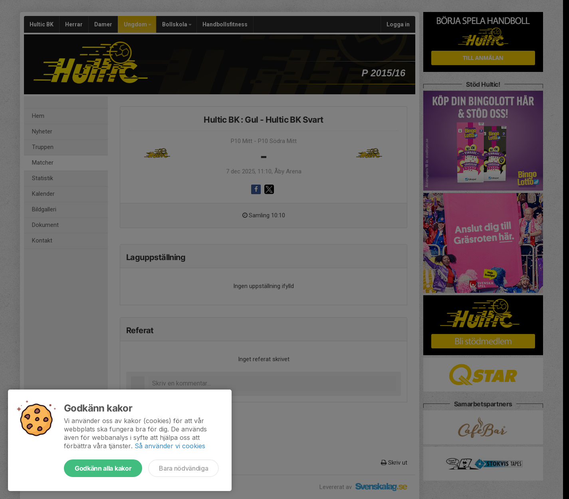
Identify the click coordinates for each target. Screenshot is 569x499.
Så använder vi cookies (170, 446)
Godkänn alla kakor (103, 468)
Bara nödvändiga (183, 468)
